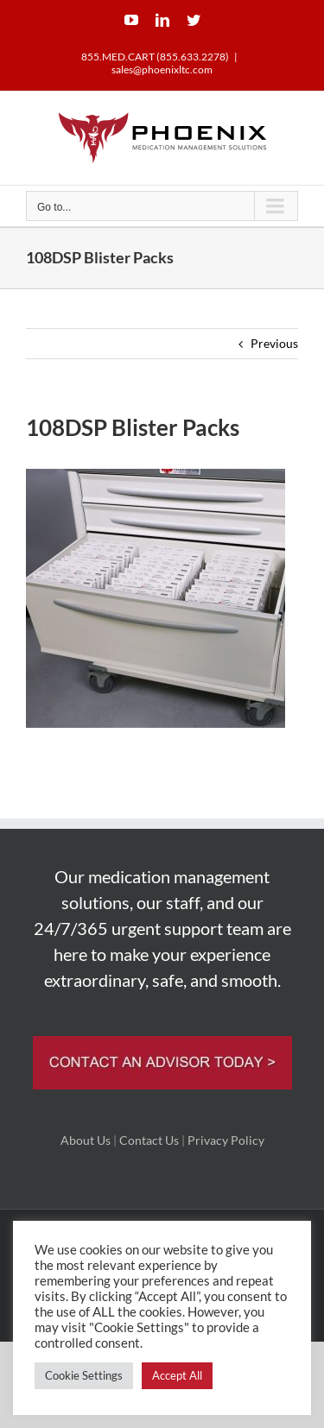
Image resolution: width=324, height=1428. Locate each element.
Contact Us (149, 1140)
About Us (85, 1140)
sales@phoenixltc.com (162, 69)
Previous (274, 343)
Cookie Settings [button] (84, 1375)
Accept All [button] (177, 1375)
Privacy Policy (225, 1140)
